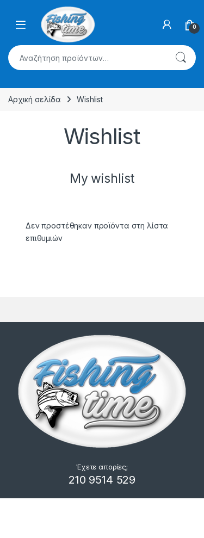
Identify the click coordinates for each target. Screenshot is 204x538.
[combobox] (86, 57)
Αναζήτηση (180, 57)
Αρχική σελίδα (34, 99)
